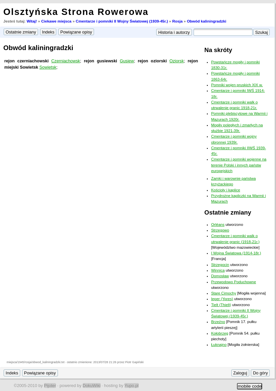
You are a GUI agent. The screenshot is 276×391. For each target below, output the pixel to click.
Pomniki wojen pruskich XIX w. (237, 85)
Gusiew (127, 60)
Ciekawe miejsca (56, 21)
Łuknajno (219, 345)
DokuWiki (92, 385)
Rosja (177, 21)
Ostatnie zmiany (228, 212)
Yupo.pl (131, 385)
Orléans (217, 225)
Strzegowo (220, 230)
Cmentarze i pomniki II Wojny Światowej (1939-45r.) (122, 21)
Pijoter (50, 385)
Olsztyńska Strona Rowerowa (76, 12)
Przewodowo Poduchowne (233, 282)
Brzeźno (218, 322)
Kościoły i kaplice (225, 190)
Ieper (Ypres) (222, 299)
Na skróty (218, 49)
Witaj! (31, 21)
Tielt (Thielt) (221, 305)
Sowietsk (47, 67)
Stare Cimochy (223, 293)
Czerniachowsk (65, 60)
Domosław (220, 276)
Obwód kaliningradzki (206, 21)
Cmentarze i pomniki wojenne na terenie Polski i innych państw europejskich (238, 165)
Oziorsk (176, 60)
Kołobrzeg (219, 333)
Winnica (218, 270)
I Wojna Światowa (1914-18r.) (236, 253)
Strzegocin (220, 265)
